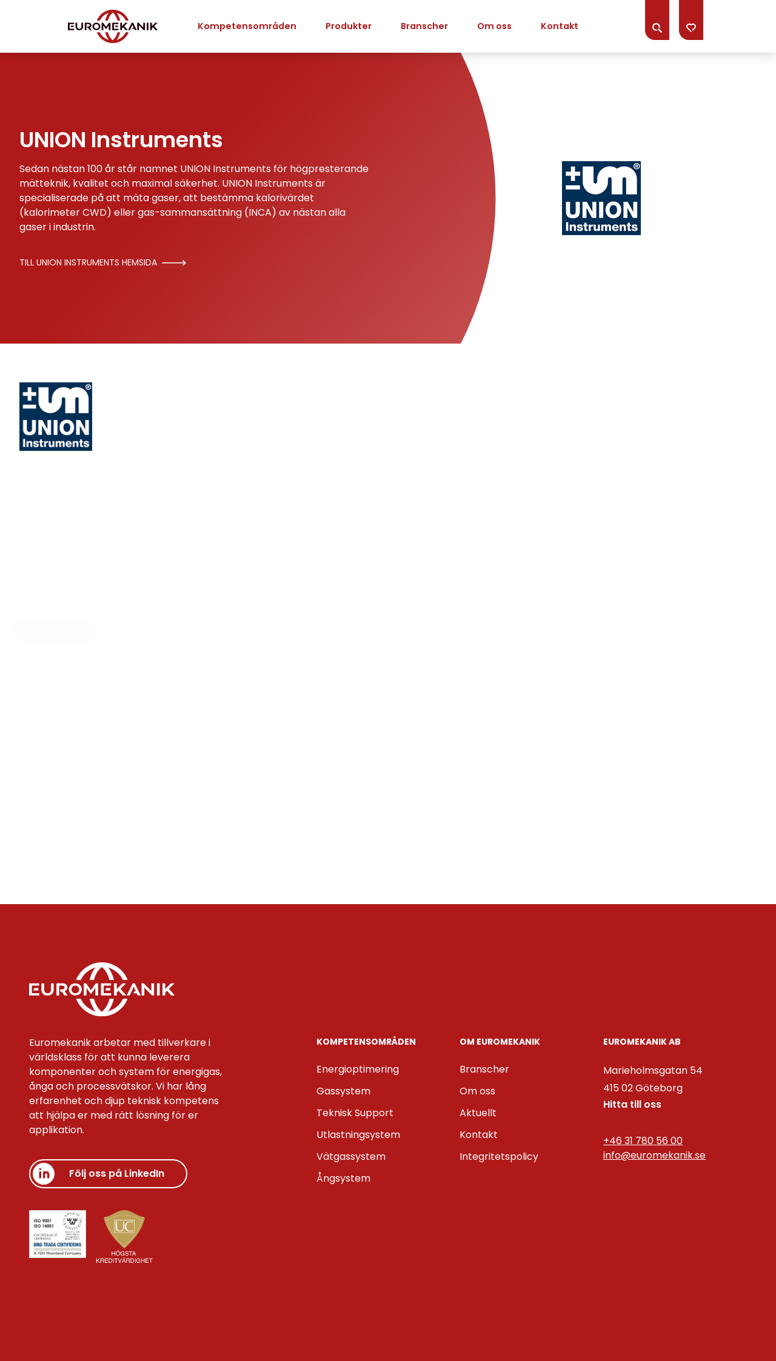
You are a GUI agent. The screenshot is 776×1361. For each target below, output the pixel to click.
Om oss (494, 26)
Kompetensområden (247, 26)
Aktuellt (478, 1113)
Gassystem (343, 1091)
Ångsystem (343, 1178)
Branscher (424, 26)
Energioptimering (357, 1069)
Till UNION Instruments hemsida (102, 262)
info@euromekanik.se (654, 1155)
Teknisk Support (354, 1113)
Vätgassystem (351, 1156)
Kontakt (559, 26)
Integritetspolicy (499, 1156)
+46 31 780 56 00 (643, 1141)
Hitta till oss (632, 1104)
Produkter (349, 26)
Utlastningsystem (358, 1135)
